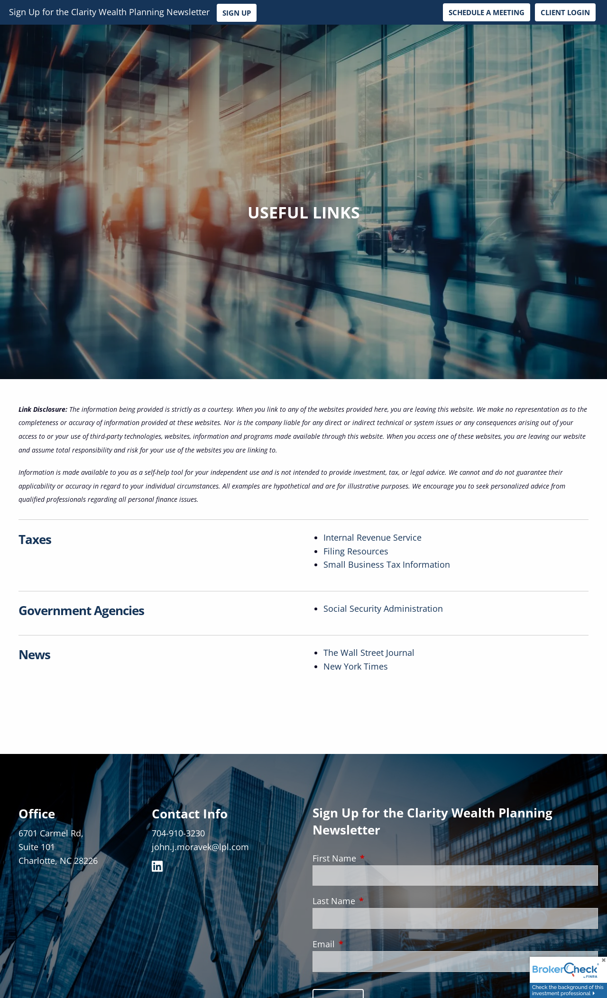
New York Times (355, 666)
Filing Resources (355, 551)
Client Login (565, 12)
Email (367, 944)
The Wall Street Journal (368, 652)
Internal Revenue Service (372, 537)
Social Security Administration (383, 608)
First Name (378, 858)
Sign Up (236, 13)
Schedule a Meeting (486, 12)
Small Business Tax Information (386, 564)
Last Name (377, 901)
